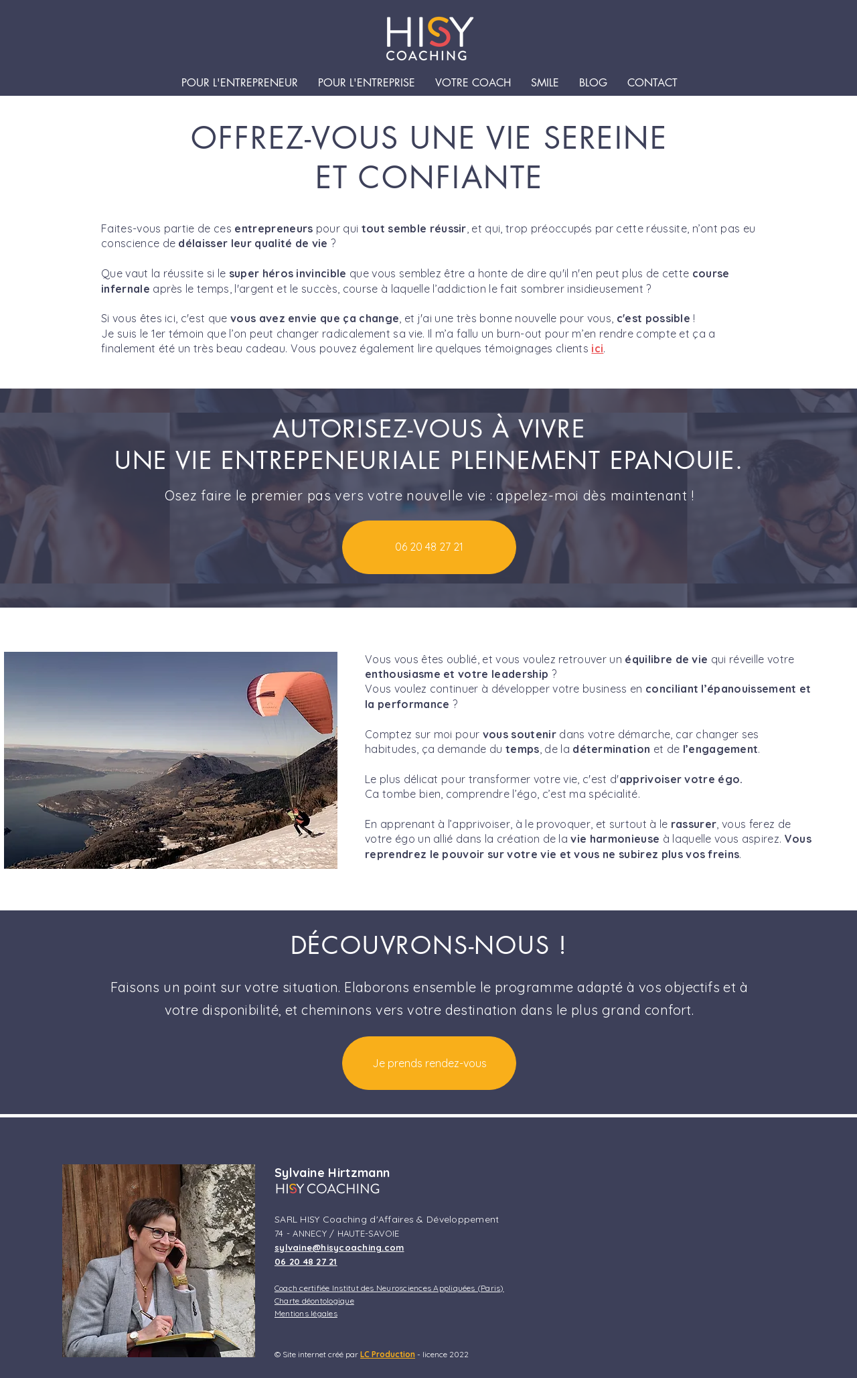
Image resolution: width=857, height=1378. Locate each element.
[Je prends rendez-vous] (429, 1063)
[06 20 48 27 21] (429, 547)
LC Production (387, 1354)
